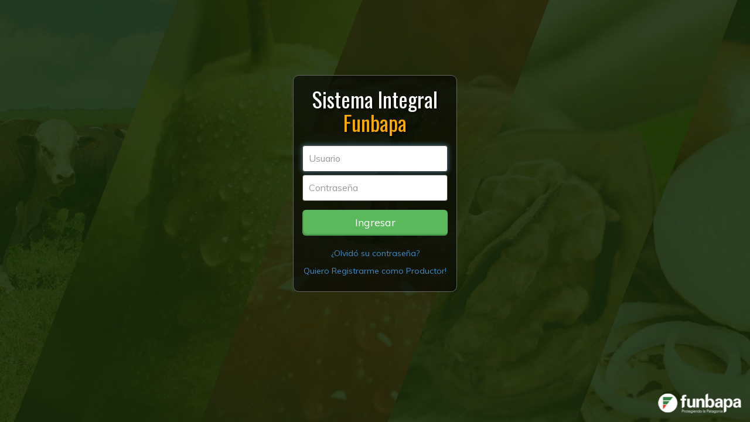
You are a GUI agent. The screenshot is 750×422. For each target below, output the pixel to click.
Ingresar (375, 222)
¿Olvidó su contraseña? (375, 253)
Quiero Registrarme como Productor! (375, 271)
